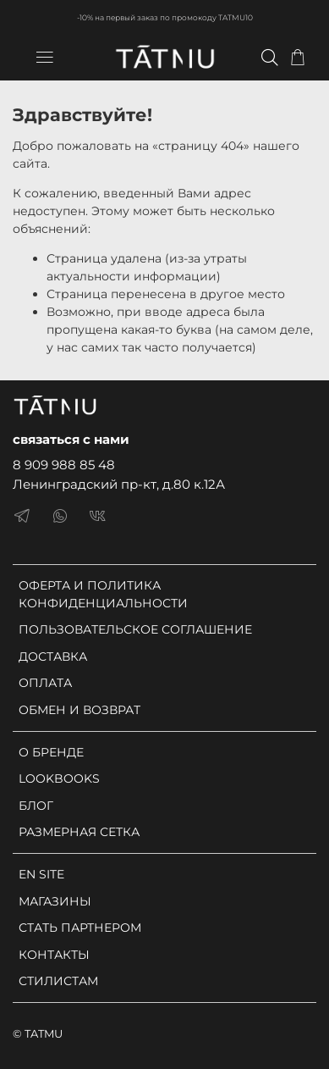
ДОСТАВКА (53, 656)
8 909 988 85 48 (64, 465)
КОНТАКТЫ (54, 954)
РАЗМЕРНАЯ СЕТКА (79, 831)
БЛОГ (36, 805)
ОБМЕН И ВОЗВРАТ (79, 709)
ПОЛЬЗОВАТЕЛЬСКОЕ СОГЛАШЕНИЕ (135, 629)
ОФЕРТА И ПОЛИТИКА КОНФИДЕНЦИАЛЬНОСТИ (103, 594)
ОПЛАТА (45, 682)
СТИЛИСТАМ (58, 981)
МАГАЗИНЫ (55, 901)
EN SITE (41, 874)
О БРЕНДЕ (51, 752)
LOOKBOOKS (59, 778)
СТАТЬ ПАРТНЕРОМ (80, 927)
